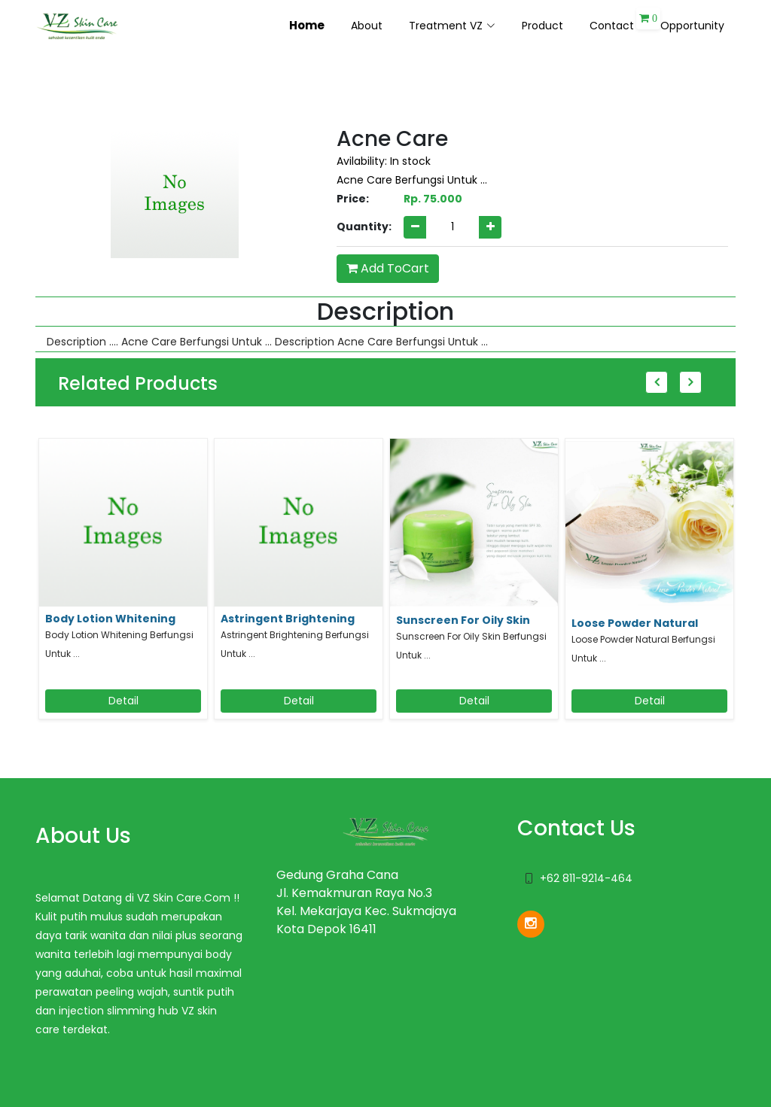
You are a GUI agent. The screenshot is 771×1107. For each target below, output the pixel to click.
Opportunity (692, 25)
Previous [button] (656, 382)
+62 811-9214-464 (586, 878)
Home (307, 25)
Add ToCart (387, 268)
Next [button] (690, 382)
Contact (612, 25)
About (366, 25)
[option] (123, 584)
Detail (123, 700)
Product (542, 25)
